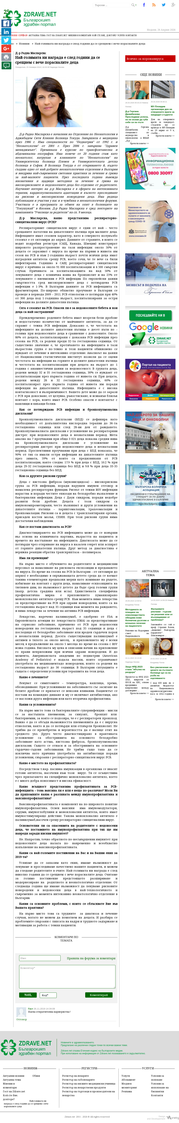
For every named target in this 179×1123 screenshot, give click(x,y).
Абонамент (128, 1079)
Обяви (36, 1075)
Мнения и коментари (79, 35)
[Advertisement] (152, 541)
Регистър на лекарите (75, 1075)
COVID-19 (23, 35)
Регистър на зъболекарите (78, 1079)
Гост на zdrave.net (57, 35)
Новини (13, 35)
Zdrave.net (70, 1117)
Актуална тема (37, 35)
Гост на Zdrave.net (14, 1091)
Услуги (121, 35)
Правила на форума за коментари (91, 958)
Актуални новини (13, 1075)
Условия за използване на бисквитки (160, 1087)
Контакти (131, 35)
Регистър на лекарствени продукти (84, 1087)
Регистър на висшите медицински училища (88, 1083)
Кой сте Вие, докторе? (104, 35)
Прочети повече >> (139, 143)
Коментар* (67, 976)
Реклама (127, 1091)
